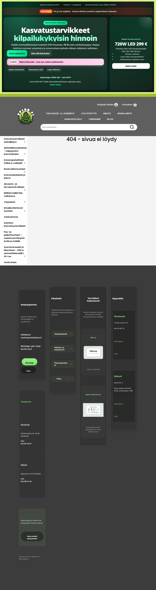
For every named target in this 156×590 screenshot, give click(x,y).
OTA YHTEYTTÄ (89, 113)
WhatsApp (29, 363)
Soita (28, 371)
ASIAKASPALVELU (73, 119)
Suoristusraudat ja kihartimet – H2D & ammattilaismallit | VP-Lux (14, 252)
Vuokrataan (10, 262)
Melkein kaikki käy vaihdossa (13, 195)
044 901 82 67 (26, 349)
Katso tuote (55, 84)
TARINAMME (94, 119)
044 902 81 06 (26, 481)
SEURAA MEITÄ (124, 113)
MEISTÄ (107, 113)
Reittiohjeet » (119, 341)
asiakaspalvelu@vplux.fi (31, 337)
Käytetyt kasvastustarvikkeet (15, 224)
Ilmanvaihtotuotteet (14, 169)
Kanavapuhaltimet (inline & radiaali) (14, 162)
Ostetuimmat (11, 216)
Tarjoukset (9, 202)
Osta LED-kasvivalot (40, 53)
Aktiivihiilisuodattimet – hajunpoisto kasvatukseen (15, 151)
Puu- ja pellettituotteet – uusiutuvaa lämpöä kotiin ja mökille (14, 236)
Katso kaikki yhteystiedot (32, 537)
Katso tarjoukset (17, 53)
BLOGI (110, 119)
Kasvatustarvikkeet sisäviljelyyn (14, 140)
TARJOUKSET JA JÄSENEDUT (60, 113)
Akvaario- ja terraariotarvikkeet (14, 185)
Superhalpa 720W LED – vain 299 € (55, 77)
